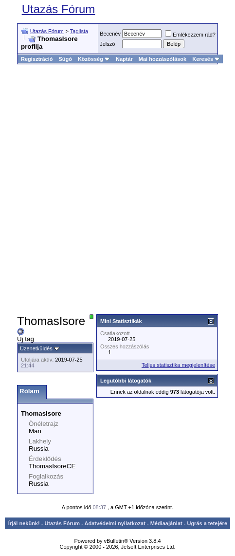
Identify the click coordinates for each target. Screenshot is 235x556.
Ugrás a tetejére (207, 523)
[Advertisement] (117, 189)
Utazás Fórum (58, 9)
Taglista (79, 31)
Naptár (124, 59)
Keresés (206, 59)
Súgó (65, 59)
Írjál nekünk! (24, 523)
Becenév (110, 34)
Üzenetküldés (36, 348)
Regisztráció (37, 59)
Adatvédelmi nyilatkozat (115, 523)
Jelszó (107, 44)
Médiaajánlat (166, 523)
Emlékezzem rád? (190, 35)
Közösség (94, 59)
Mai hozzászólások (162, 59)
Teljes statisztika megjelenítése (178, 365)
